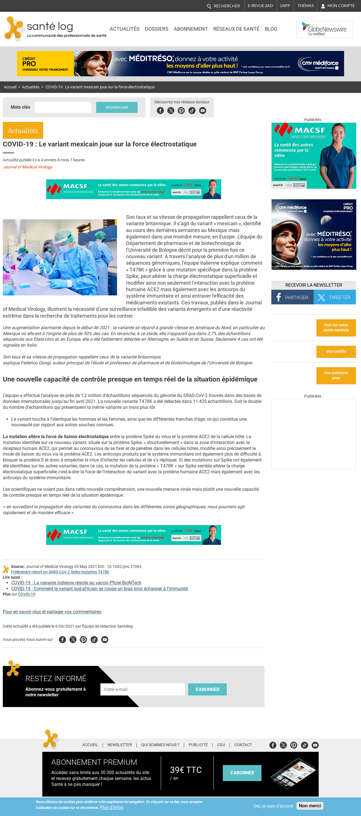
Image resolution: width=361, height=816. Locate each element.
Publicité (198, 745)
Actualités (125, 29)
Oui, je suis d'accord (273, 806)
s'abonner (242, 772)
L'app (285, 5)
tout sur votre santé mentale (336, 328)
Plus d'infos (111, 807)
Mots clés (20, 107)
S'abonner (207, 689)
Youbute (202, 109)
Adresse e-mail (115, 680)
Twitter (170, 109)
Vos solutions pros (336, 376)
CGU (221, 745)
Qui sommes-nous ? (160, 745)
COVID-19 (26, 594)
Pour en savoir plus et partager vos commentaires (52, 611)
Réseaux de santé (236, 29)
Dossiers (156, 29)
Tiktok (192, 109)
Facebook (160, 109)
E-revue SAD (260, 5)
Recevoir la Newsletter (313, 285)
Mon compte (341, 5)
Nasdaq (308, 25)
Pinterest (181, 109)
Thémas (306, 5)
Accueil (10, 87)
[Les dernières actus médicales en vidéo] (313, 467)
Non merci (310, 805)
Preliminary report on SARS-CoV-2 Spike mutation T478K (60, 572)
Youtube (104, 638)
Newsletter (119, 745)
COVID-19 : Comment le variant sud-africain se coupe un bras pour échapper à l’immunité (99, 588)
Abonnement (191, 29)
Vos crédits (336, 351)
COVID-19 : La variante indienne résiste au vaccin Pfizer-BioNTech (76, 582)
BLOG (271, 29)
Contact (243, 745)
